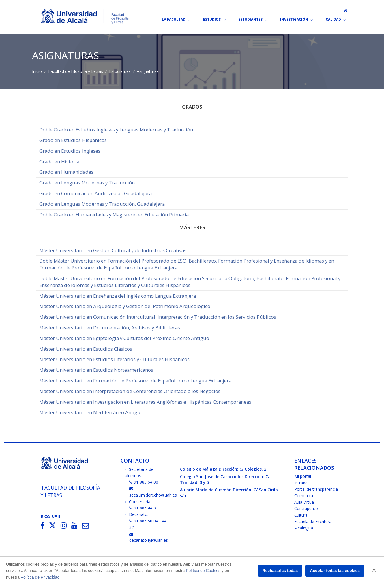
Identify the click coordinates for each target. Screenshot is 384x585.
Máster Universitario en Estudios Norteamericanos (96, 370)
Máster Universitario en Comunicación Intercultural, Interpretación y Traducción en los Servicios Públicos (157, 317)
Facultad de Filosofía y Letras (75, 71)
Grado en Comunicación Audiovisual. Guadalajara (95, 193)
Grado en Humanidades (66, 172)
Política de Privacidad (40, 577)
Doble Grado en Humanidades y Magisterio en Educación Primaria (114, 214)
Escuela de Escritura (312, 521)
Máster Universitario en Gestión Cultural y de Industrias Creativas (112, 250)
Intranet (301, 483)
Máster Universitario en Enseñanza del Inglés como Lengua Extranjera (117, 295)
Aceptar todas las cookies (335, 570)
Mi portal (302, 476)
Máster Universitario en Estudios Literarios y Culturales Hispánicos (114, 359)
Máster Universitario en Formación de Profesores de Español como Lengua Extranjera (135, 380)
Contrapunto (306, 508)
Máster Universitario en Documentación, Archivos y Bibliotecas (109, 327)
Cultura (301, 515)
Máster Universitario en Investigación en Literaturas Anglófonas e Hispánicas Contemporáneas (145, 402)
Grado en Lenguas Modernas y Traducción (87, 182)
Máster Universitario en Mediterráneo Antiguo (91, 412)
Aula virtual (304, 502)
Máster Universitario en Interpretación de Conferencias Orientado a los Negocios (129, 391)
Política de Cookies (203, 570)
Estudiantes (120, 71)
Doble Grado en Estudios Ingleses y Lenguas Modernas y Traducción (116, 129)
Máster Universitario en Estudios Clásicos (85, 349)
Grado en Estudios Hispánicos (73, 140)
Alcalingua (303, 528)
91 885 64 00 (143, 482)
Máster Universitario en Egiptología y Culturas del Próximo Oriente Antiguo (124, 338)
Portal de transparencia (316, 489)
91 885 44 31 (143, 508)
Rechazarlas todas (280, 570)
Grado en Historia (59, 161)
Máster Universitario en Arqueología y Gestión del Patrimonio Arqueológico (124, 306)
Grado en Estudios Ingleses (69, 151)
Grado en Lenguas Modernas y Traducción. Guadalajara (102, 204)
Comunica (303, 495)
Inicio (37, 71)
